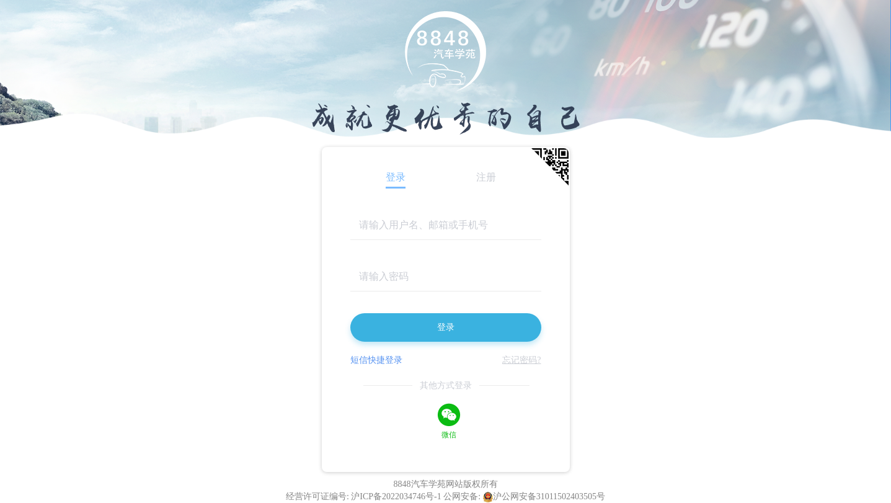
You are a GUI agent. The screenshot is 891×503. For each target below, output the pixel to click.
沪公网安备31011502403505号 (544, 496)
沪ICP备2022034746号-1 (397, 496)
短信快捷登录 (376, 360)
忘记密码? (521, 360)
